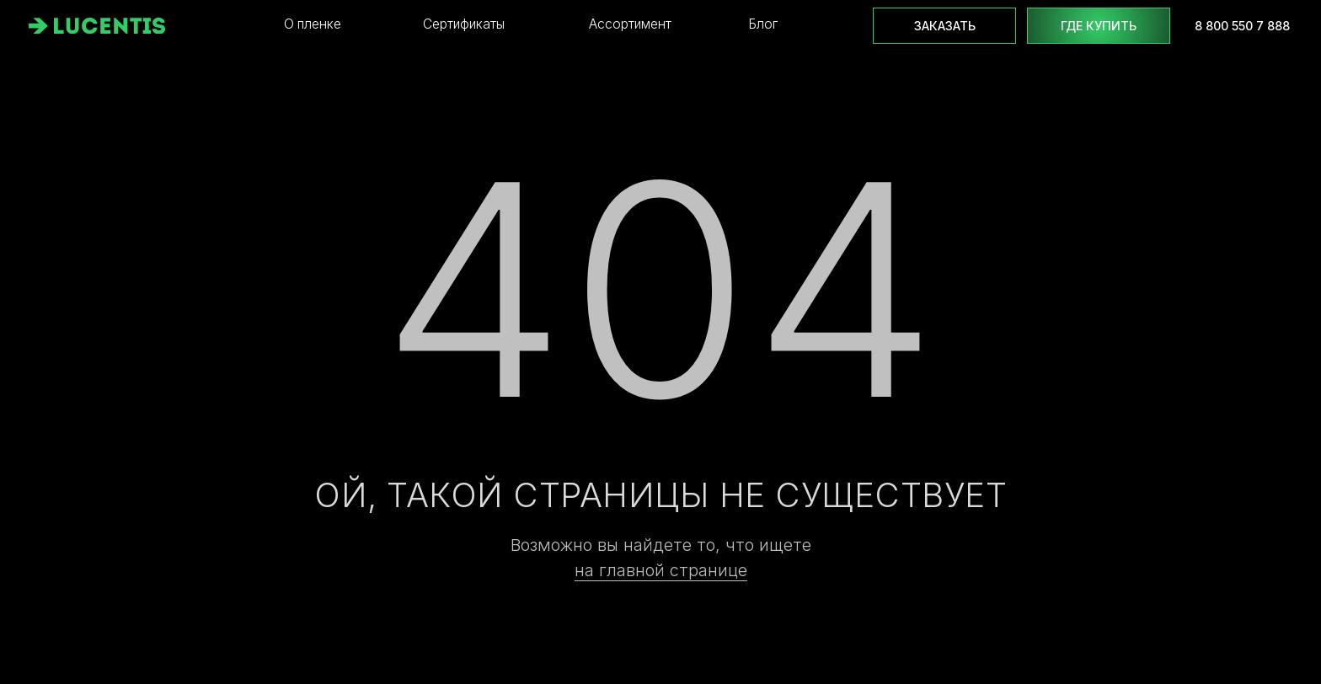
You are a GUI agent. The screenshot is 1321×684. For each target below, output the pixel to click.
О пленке (312, 24)
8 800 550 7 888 (1242, 26)
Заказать (945, 26)
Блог (763, 24)
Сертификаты (464, 24)
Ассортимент (630, 24)
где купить (1098, 26)
